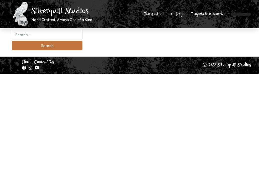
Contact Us (44, 62)
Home (26, 62)
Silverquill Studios (60, 11)
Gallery (177, 14)
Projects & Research (207, 14)
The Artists (153, 14)
